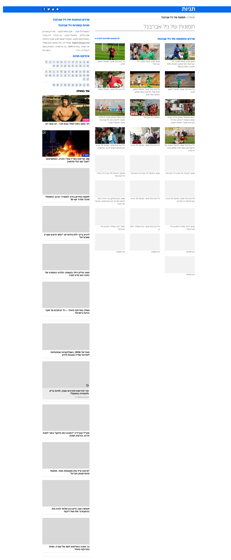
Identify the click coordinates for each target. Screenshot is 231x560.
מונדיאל (155, 3)
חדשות (177, 3)
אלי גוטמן (54, 42)
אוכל (117, 3)
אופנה (74, 3)
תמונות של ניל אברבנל (170, 17)
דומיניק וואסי (45, 46)
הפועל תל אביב (79, 31)
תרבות (144, 3)
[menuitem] (175, 3)
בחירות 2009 (71, 46)
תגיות (189, 17)
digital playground (77, 42)
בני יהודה (54, 35)
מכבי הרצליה (45, 39)
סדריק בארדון (45, 31)
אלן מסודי (44, 42)
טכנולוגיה (85, 3)
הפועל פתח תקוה (78, 39)
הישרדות (43, 50)
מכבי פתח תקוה (62, 31)
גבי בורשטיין (58, 46)
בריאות (107, 3)
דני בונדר (43, 35)
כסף (126, 3)
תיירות (97, 3)
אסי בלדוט (81, 35)
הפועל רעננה (67, 35)
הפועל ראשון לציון (60, 39)
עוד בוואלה (79, 91)
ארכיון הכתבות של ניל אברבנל (68, 20)
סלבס (134, 3)
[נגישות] (4, 3)
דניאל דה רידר (79, 50)
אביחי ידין (64, 42)
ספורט (166, 3)
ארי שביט (82, 46)
